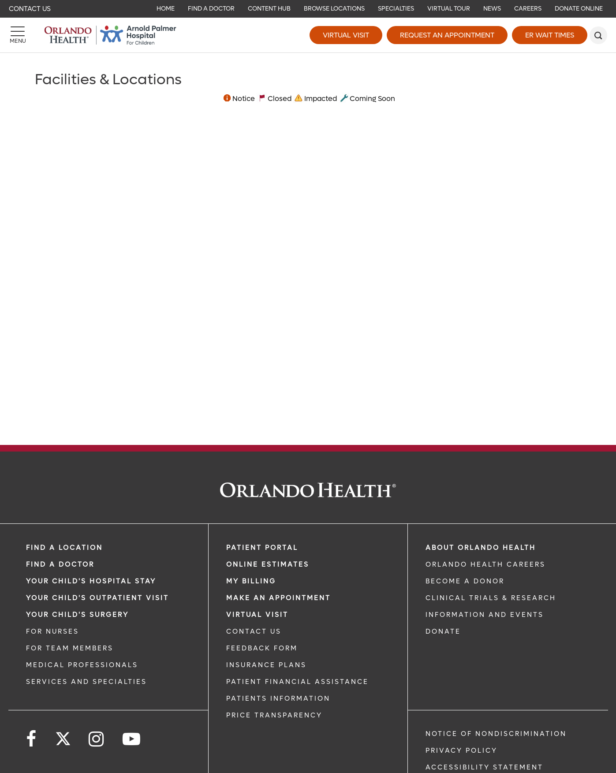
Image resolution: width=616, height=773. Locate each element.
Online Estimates (267, 564)
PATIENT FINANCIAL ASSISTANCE (297, 681)
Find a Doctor (60, 564)
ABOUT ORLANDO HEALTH (481, 547)
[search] (598, 35)
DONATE (443, 631)
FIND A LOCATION (64, 547)
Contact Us (30, 8)
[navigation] (308, 9)
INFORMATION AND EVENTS (485, 614)
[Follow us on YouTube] (132, 739)
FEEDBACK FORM (262, 648)
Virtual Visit (346, 35)
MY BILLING (251, 581)
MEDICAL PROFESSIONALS (82, 665)
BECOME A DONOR (465, 581)
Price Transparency (274, 715)
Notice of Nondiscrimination (496, 733)
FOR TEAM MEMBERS (69, 648)
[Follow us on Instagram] (97, 739)
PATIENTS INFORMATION (278, 698)
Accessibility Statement (484, 767)
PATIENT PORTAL (262, 547)
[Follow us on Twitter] (63, 736)
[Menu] (17, 35)
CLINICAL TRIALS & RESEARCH (491, 598)
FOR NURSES (52, 631)
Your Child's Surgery (77, 614)
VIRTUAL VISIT (257, 614)
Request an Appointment (447, 35)
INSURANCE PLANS (266, 665)
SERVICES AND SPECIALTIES (86, 681)
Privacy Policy (461, 750)
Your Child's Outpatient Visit (97, 598)
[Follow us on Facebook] (31, 739)
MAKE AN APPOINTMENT (278, 598)
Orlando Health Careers (485, 564)
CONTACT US (253, 631)
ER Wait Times (549, 35)
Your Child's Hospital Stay (91, 581)
